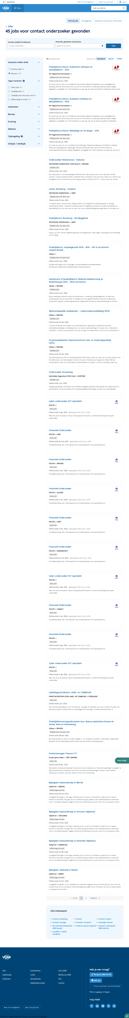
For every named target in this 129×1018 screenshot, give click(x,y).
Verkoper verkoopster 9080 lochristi (106, 927)
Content (78, 919)
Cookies (31, 1016)
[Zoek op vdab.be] (109, 8)
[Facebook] (92, 1006)
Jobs (9, 26)
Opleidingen (6, 975)
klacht (107, 992)
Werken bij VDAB (64, 975)
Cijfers (32, 975)
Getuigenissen (35, 979)
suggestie (98, 992)
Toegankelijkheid (14, 1016)
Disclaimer (4, 1016)
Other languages (40, 1016)
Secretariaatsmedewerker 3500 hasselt (62, 927)
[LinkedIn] (97, 1006)
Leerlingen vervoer (105, 922)
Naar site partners (106, 2)
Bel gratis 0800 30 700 (102, 974)
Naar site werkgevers (85, 2)
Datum (111, 59)
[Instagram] (109, 1006)
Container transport (83, 922)
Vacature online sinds (24, 62)
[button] (122, 760)
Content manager (59, 922)
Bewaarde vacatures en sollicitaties (108, 21)
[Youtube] (103, 1006)
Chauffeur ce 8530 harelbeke (60, 933)
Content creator (104, 919)
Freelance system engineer (85, 926)
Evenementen (35, 970)
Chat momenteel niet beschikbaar (107, 986)
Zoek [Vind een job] (113, 46)
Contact (61, 983)
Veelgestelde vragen (37, 983)
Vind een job (73, 21)
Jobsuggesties (86, 21)
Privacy (24, 1016)
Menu (19, 8)
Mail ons (97, 980)
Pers (59, 979)
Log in (124, 2)
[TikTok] (114, 1006)
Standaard (101, 59)
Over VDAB (62, 970)
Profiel (119, 59)
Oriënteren (6, 979)
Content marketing (60, 919)
